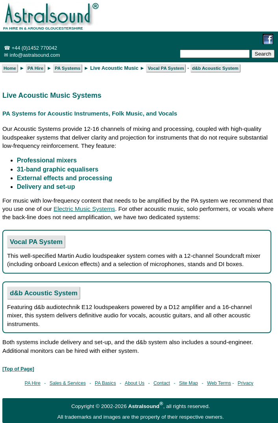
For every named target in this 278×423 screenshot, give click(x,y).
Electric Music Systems (84, 208)
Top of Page (18, 369)
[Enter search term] (215, 54)
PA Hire (33, 383)
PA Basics (105, 383)
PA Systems (67, 68)
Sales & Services (68, 383)
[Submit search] (263, 54)
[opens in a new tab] (271, 38)
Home (10, 68)
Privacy (246, 383)
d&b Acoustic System (44, 293)
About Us (135, 383)
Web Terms (219, 383)
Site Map (188, 383)
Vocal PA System (36, 242)
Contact (162, 383)
